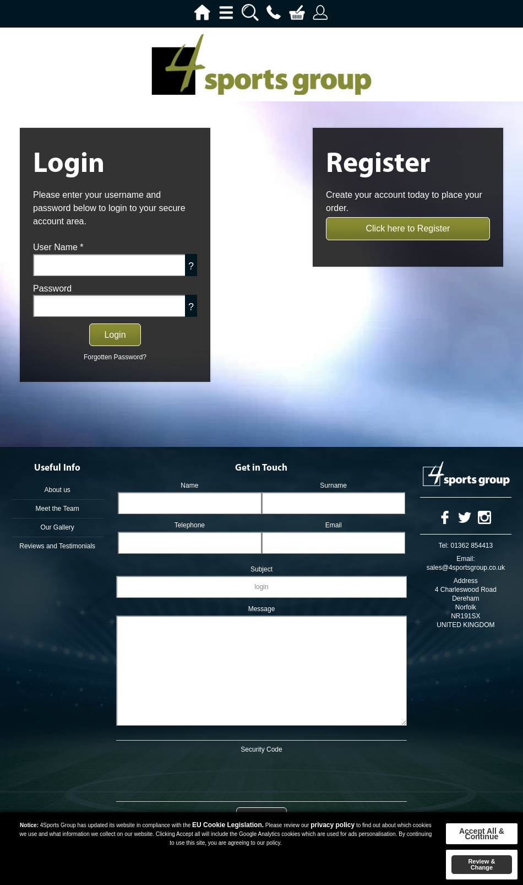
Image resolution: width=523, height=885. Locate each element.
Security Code (261, 749)
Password (52, 288)
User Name (58, 247)
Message (261, 609)
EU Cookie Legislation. (228, 825)
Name (189, 485)
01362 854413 (471, 545)
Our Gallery (57, 527)
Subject (261, 569)
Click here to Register (408, 228)
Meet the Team (57, 508)
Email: (465, 559)
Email (333, 525)
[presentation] (261, 775)
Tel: (443, 545)
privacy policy (332, 825)
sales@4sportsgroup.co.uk (466, 567)
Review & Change (481, 864)
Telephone (190, 525)
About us (57, 490)
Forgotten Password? (115, 357)
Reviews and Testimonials (57, 546)
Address (466, 581)
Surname (333, 485)
